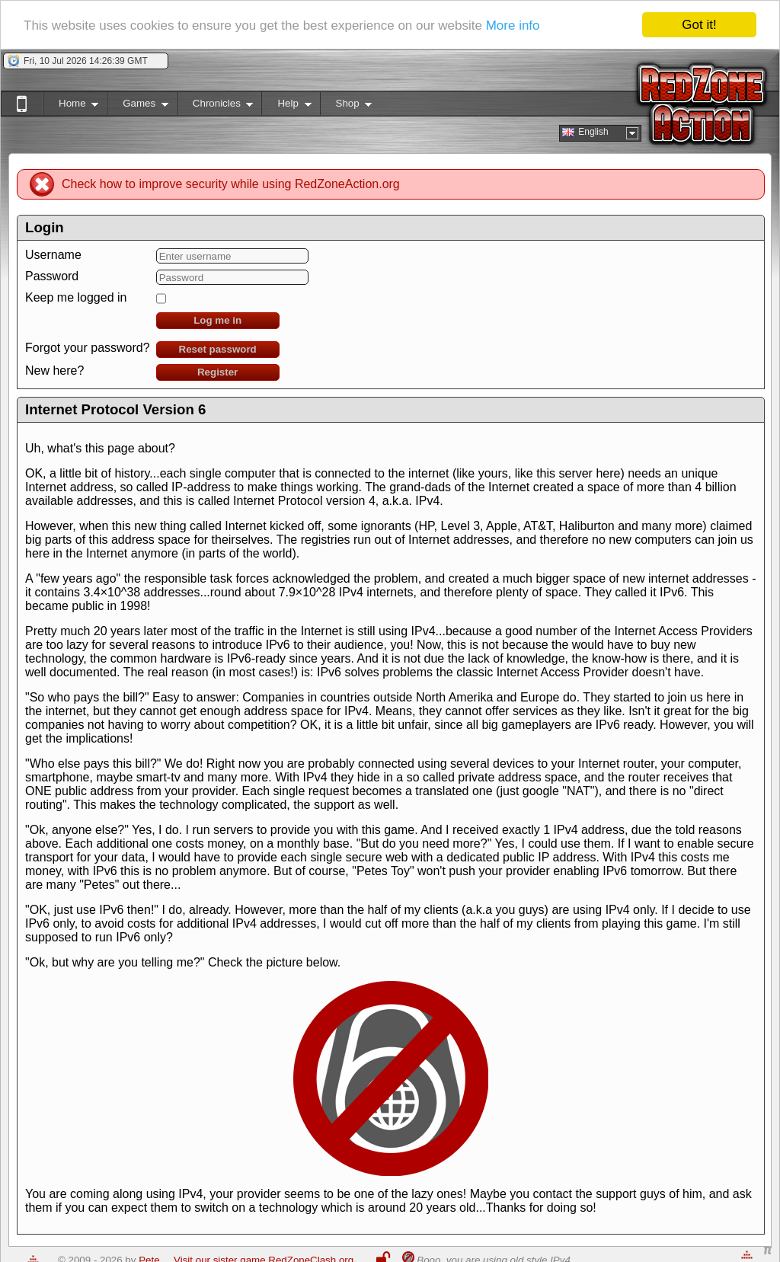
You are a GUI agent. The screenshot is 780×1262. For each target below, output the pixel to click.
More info (513, 25)
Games (137, 106)
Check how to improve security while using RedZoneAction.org (231, 183)
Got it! (699, 25)
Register (217, 372)
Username (53, 254)
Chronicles (215, 106)
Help (286, 106)
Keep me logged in (75, 297)
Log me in (217, 320)
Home (70, 106)
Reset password (218, 349)
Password (51, 276)
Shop (346, 106)
